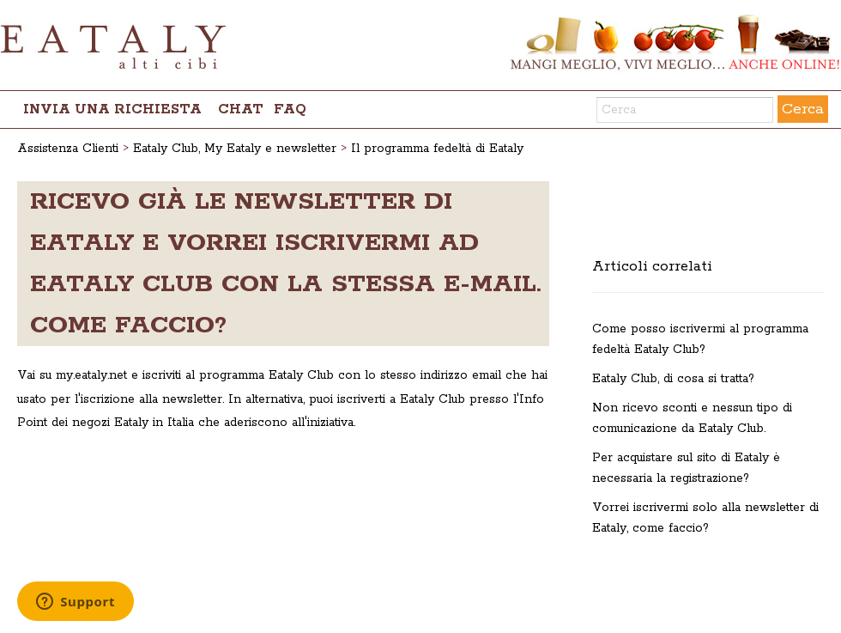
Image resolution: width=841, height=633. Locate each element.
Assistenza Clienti (67, 148)
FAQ (290, 109)
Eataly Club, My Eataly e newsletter (234, 148)
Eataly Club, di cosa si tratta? (673, 378)
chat (240, 109)
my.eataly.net (91, 375)
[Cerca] (684, 110)
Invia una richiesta (112, 109)
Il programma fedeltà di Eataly (437, 148)
